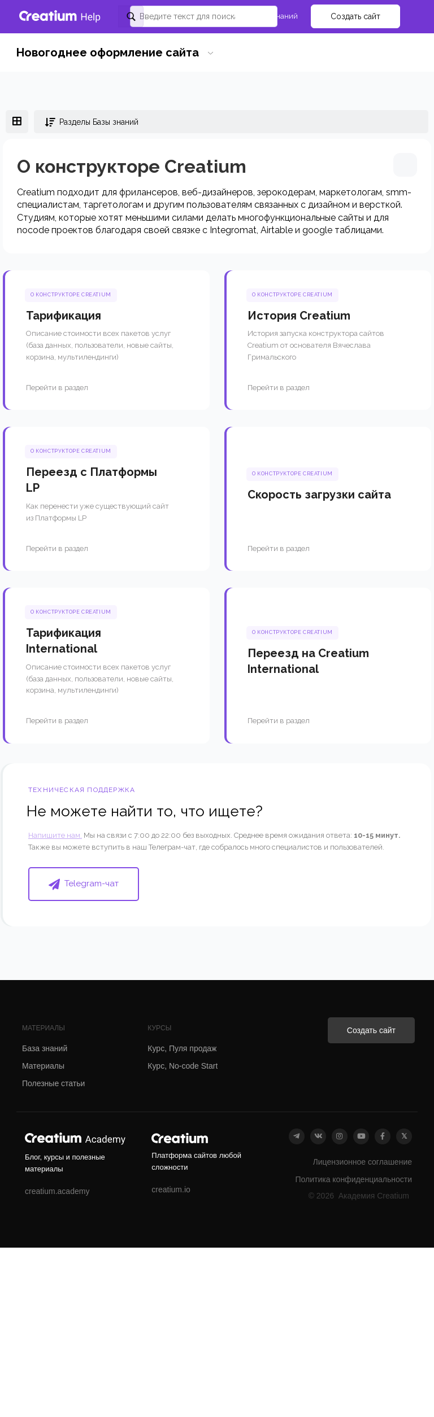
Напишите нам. (55, 835)
